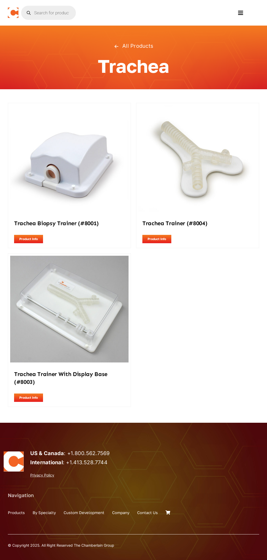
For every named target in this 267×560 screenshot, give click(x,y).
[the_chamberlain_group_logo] (13, 9)
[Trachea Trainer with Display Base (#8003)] (69, 259)
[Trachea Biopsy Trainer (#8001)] (69, 108)
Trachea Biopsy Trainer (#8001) (56, 223)
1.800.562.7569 (90, 453)
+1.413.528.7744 (86, 462)
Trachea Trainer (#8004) (174, 223)
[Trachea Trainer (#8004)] (197, 108)
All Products (133, 46)
